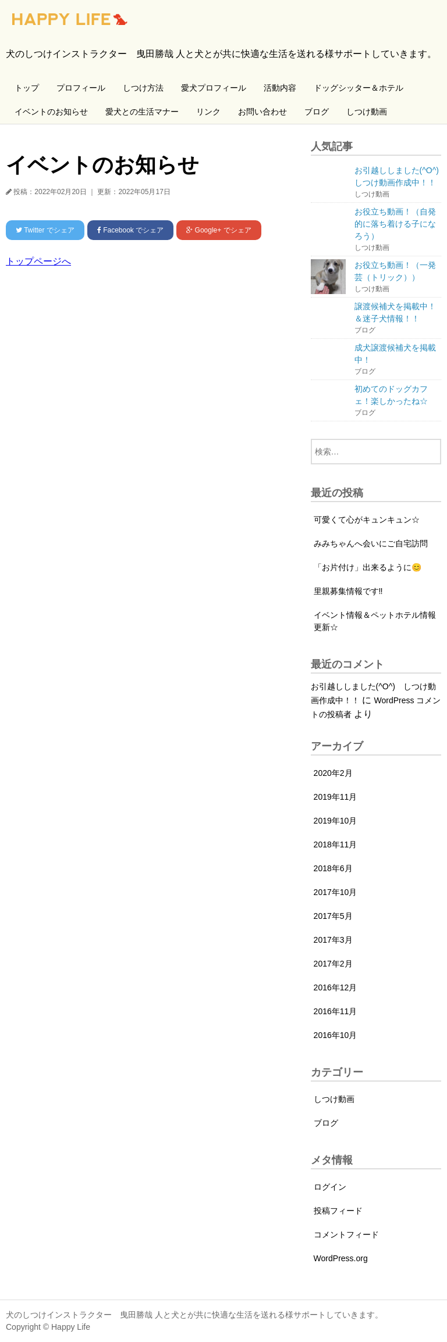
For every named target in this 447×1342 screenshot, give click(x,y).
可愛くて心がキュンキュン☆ (367, 519)
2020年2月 (333, 773)
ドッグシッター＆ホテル (358, 87)
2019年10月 (335, 820)
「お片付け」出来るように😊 (367, 567)
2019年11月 (335, 796)
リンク (208, 111)
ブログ (316, 111)
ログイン (330, 1186)
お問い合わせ (262, 111)
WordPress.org (341, 1258)
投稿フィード (338, 1210)
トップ (27, 87)
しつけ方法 (143, 87)
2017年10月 (335, 892)
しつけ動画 (366, 111)
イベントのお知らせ (51, 111)
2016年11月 (335, 1011)
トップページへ (38, 261)
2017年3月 (333, 939)
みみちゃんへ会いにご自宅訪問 (371, 543)
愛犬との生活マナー (142, 111)
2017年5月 (333, 916)
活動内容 (280, 87)
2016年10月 (335, 1035)
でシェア (45, 230)
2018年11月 (335, 844)
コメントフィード (346, 1234)
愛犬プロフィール (213, 87)
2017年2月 (333, 963)
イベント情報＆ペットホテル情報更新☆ (375, 621)
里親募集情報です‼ (348, 591)
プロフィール (80, 87)
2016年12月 (335, 987)
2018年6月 (333, 868)
